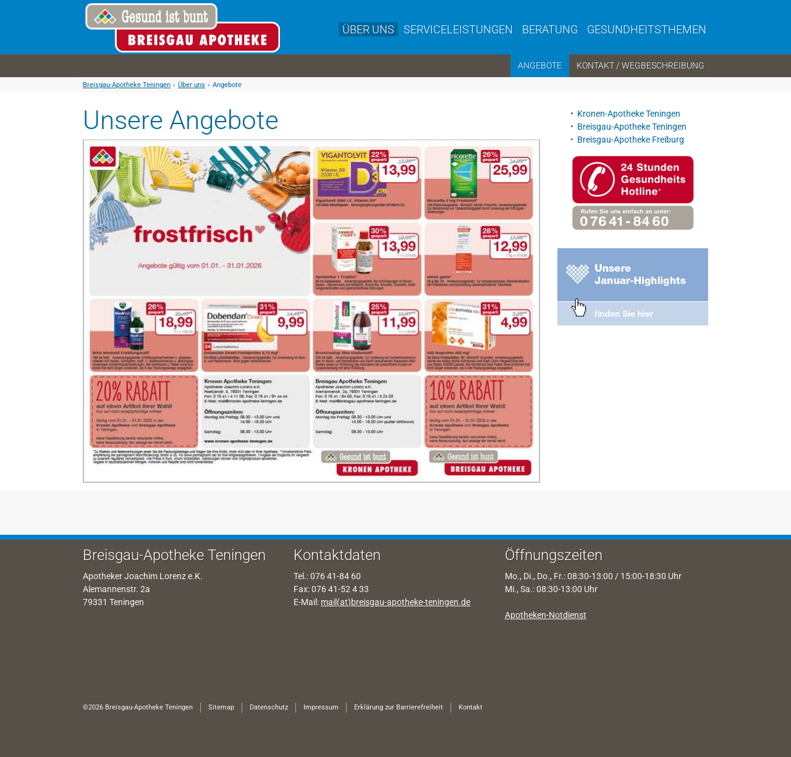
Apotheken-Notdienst (545, 615)
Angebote (227, 85)
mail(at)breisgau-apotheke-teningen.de (395, 602)
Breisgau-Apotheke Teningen (127, 85)
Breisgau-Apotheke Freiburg (630, 139)
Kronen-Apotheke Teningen (629, 114)
